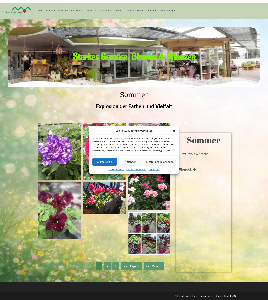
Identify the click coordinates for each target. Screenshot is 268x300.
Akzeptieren (104, 161)
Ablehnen (130, 161)
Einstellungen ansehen (160, 161)
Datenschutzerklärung (136, 169)
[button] (174, 130)
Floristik (186, 169)
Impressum (154, 169)
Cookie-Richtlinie (116, 169)
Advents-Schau (182, 296)
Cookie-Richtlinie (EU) (226, 296)
